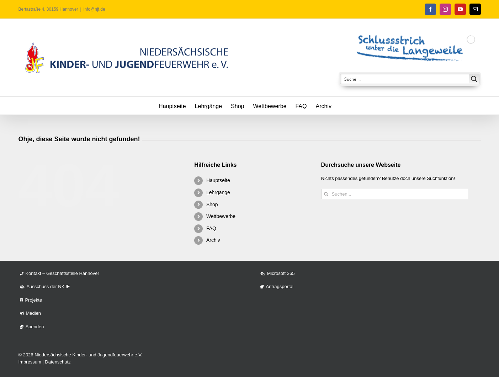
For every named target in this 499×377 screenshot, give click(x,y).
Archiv (213, 240)
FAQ (211, 228)
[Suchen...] (394, 194)
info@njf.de (94, 9)
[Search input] (405, 79)
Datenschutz (57, 362)
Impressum (29, 362)
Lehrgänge (218, 192)
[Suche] (326, 194)
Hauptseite (218, 180)
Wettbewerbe (220, 216)
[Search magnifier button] (474, 79)
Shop (212, 204)
